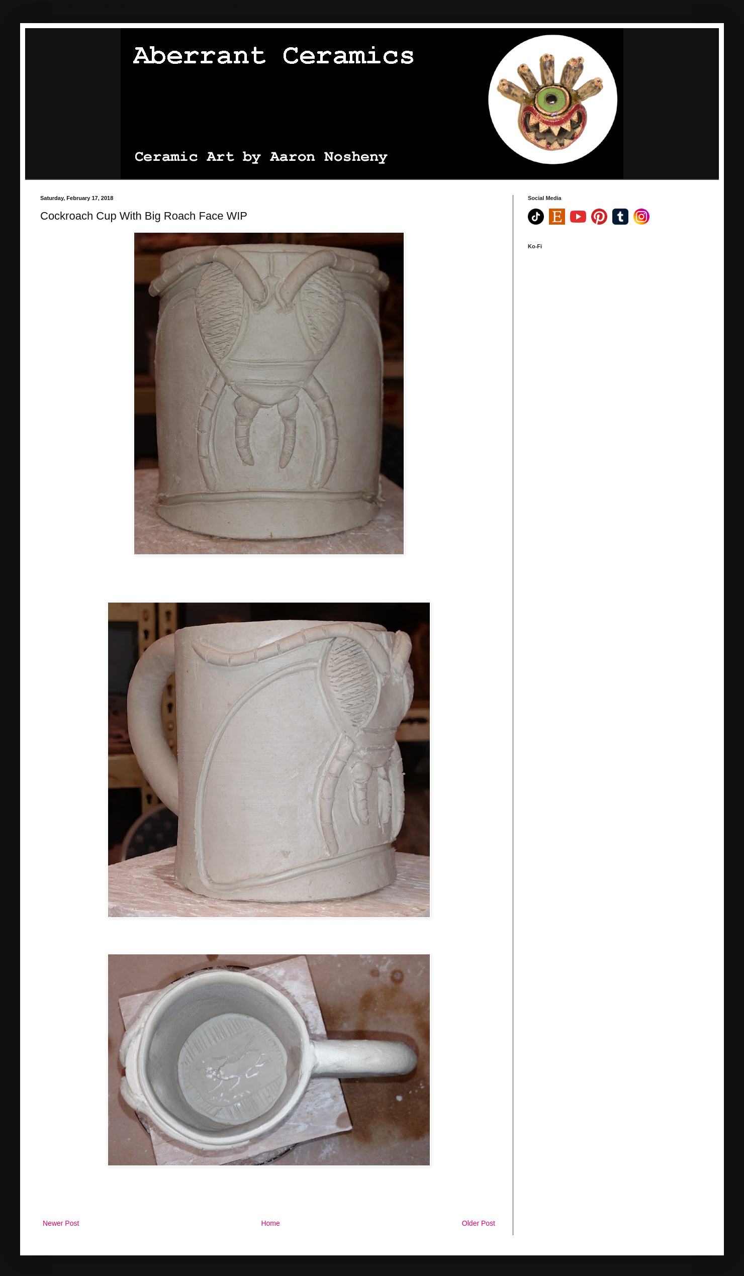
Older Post (478, 1223)
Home (270, 1223)
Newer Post (61, 1223)
